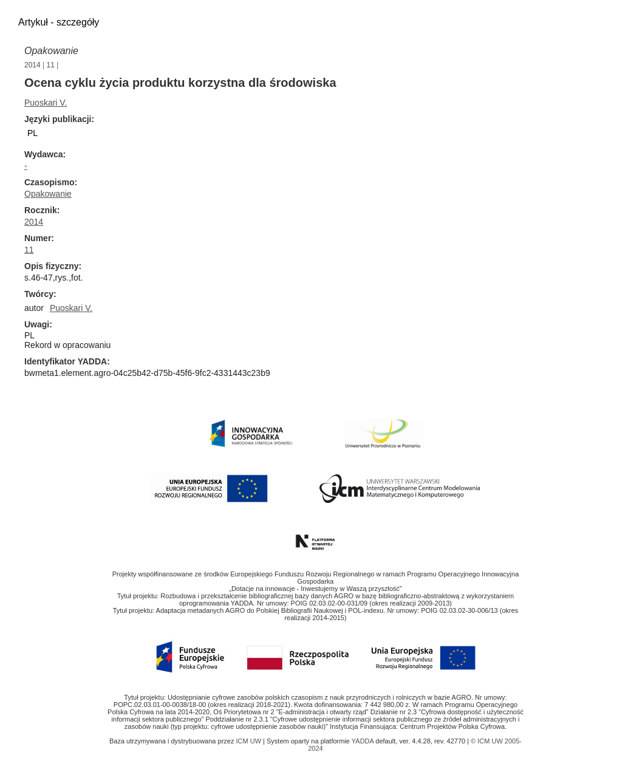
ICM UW (249, 741)
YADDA (364, 741)
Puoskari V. (45, 103)
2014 (32, 65)
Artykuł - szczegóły (58, 22)
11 (51, 65)
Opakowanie (51, 51)
